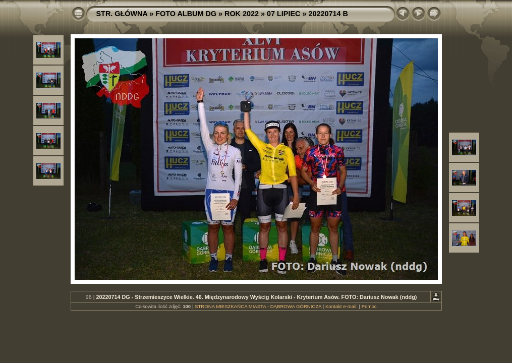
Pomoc (369, 306)
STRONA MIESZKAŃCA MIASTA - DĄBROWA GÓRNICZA (258, 306)
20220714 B (328, 14)
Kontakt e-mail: (341, 306)
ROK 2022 (241, 14)
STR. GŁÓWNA (122, 14)
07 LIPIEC (283, 14)
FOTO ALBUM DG (185, 14)
